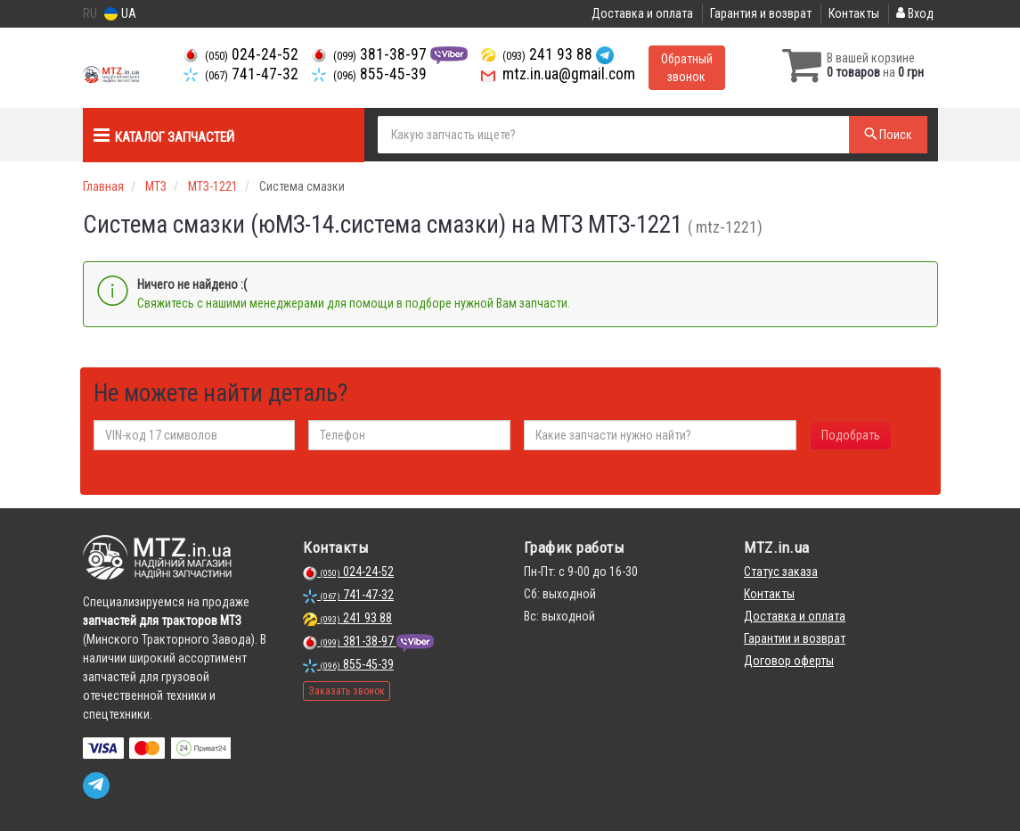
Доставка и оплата (642, 13)
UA (120, 13)
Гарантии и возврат (794, 638)
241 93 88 (538, 54)
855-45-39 (369, 74)
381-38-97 (371, 54)
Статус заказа (781, 571)
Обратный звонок (687, 68)
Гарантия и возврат (761, 13)
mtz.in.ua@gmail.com (558, 74)
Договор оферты (789, 661)
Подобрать (850, 435)
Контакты (853, 13)
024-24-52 (241, 54)
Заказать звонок (346, 691)
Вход (915, 13)
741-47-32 (241, 74)
